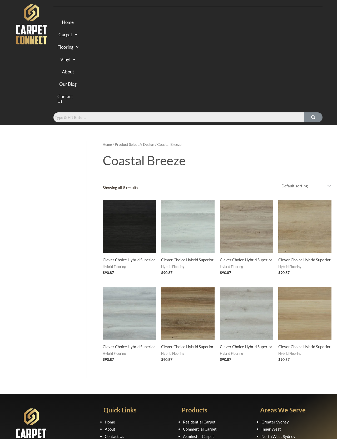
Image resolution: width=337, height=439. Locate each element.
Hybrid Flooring (196, 367)
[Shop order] (304, 109)
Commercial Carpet (200, 352)
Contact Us (272, 22)
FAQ (108, 367)
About (212, 22)
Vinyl (187, 22)
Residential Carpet (199, 345)
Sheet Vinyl (193, 389)
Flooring (157, 22)
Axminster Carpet (198, 360)
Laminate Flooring (198, 374)
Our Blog (238, 22)
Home (98, 22)
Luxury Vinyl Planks (200, 382)
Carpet (124, 22)
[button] (125, 23)
